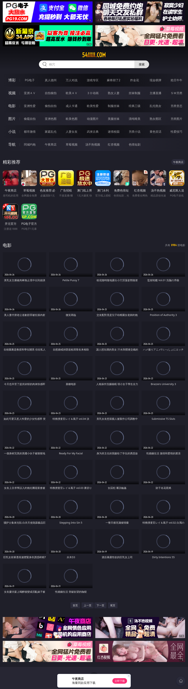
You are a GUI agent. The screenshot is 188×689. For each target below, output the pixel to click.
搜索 (142, 64)
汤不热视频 (92, 144)
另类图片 (176, 119)
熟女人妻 (114, 93)
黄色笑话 (155, 132)
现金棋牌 (155, 80)
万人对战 (71, 80)
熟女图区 (155, 119)
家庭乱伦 (51, 132)
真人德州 (51, 80)
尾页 (112, 605)
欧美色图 (71, 119)
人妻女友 (71, 132)
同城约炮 (30, 144)
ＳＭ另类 (176, 93)
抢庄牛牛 (176, 80)
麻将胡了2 (113, 80)
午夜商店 (51, 144)
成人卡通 (71, 106)
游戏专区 (93, 80)
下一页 (100, 605)
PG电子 (30, 80)
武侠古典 (93, 132)
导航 (12, 144)
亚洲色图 (51, 119)
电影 (12, 105)
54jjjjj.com (94, 55)
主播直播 (155, 93)
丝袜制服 (134, 93)
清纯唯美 (134, 119)
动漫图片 (93, 119)
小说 (12, 131)
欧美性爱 (93, 106)
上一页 (87, 605)
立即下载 (120, 681)
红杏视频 (114, 144)
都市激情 (30, 132)
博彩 (12, 80)
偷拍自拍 (51, 106)
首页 (75, 605)
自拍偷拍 (51, 93)
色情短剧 (134, 144)
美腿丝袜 (114, 119)
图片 (12, 118)
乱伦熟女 (155, 106)
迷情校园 (114, 132)
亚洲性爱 (30, 106)
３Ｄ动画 (93, 93)
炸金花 (134, 80)
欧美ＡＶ (71, 93)
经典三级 (134, 106)
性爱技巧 (176, 132)
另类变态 (176, 106)
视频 (12, 92)
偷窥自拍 (30, 119)
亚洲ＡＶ (30, 93)
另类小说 (134, 132)
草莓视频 (71, 144)
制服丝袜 (114, 106)
